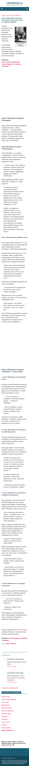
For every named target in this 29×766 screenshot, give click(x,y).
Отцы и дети (6, 722)
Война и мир (6, 697)
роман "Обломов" (16, 15)
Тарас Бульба (6, 727)
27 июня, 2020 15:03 (11, 682)
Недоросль (5, 716)
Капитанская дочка (8, 711)
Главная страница (6, 15)
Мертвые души (6, 713)
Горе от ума (5, 702)
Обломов (4, 719)
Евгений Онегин (7, 708)
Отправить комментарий (9, 688)
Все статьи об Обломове (10, 62)
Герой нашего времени (9, 699)
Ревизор (4, 725)
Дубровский (5, 705)
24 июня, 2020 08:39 (11, 666)
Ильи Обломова (22, 630)
